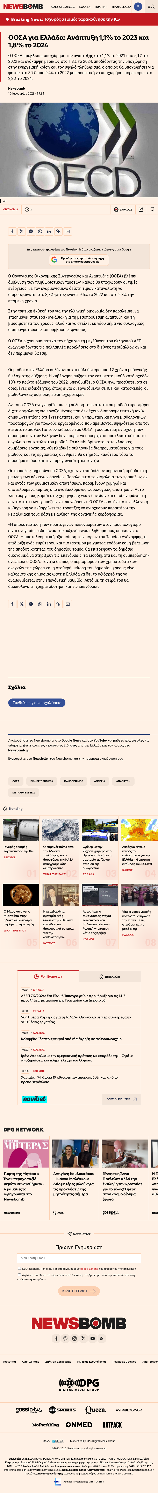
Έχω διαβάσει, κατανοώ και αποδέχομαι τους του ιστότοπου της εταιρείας (79, 1268)
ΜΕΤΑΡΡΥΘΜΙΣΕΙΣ (23, 792)
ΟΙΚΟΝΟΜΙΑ (10, 209)
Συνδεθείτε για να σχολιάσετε (37, 703)
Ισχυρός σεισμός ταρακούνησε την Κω (82, 19)
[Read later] (152, 209)
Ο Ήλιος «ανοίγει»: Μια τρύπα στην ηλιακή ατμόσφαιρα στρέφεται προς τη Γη (19, 917)
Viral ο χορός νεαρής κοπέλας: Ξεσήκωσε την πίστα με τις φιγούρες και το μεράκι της (136, 920)
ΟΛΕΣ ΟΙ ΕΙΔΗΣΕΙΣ (63, 6)
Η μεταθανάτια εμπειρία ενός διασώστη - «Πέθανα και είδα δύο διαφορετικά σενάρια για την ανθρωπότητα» (58, 924)
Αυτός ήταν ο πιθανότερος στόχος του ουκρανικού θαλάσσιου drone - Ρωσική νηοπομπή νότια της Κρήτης (97, 922)
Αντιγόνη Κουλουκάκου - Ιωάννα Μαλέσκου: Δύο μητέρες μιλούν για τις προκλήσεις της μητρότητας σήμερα (73, 1183)
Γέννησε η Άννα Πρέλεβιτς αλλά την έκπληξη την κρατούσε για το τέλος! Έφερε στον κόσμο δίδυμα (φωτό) (122, 1186)
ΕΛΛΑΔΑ (85, 6)
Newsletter (41, 759)
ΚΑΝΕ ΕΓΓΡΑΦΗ (79, 1291)
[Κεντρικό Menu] (151, 6)
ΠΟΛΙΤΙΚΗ (101, 6)
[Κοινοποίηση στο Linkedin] (49, 231)
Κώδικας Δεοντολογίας (91, 1361)
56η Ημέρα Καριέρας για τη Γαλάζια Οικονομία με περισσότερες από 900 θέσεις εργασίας (76, 1019)
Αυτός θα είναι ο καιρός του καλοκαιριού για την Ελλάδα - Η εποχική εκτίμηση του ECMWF (137, 855)
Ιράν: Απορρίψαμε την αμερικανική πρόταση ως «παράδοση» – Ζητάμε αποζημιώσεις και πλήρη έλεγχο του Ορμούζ (77, 1058)
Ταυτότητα (9, 1361)
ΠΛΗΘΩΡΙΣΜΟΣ (73, 781)
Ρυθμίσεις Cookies (124, 1361)
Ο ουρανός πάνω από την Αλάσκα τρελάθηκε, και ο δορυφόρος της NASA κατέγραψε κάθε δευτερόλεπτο (58, 857)
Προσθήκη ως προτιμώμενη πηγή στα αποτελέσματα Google (77, 260)
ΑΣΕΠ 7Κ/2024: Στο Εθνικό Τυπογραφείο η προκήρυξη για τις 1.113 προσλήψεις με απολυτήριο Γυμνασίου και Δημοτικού (73, 998)
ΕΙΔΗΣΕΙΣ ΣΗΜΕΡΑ (41, 781)
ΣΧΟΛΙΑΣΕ (123, 209)
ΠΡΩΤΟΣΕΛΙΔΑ (121, 6)
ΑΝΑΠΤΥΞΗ (123, 781)
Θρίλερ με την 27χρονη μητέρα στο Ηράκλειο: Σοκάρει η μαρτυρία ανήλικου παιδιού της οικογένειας (97, 857)
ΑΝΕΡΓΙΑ (99, 781)
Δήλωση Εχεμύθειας (58, 1361)
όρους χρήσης (89, 1268)
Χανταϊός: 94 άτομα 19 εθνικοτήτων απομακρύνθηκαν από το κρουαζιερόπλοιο (69, 1079)
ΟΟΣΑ (15, 781)
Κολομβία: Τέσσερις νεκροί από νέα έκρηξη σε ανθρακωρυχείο (71, 1039)
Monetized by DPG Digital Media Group (92, 1441)
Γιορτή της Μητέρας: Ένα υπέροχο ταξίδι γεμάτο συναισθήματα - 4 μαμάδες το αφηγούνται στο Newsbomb (24, 1186)
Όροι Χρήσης (30, 1361)
